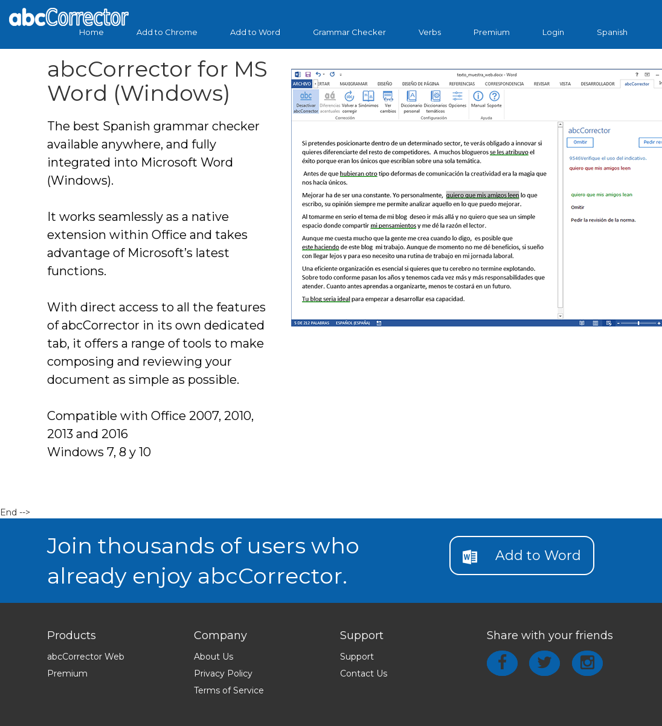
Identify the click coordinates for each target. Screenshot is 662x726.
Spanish (612, 32)
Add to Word (255, 32)
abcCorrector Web (85, 656)
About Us (213, 656)
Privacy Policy (223, 673)
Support (357, 656)
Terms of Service (229, 690)
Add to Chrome (167, 32)
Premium (492, 32)
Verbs (430, 32)
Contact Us (363, 673)
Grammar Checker (349, 32)
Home (91, 32)
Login (553, 32)
